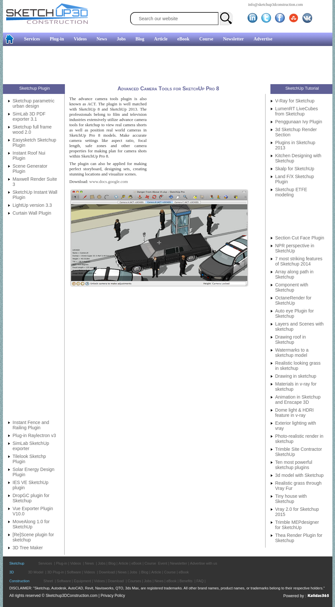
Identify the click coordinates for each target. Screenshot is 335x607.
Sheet (48, 581)
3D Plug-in (55, 572)
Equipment (82, 581)
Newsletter (233, 39)
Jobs (121, 39)
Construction (19, 581)
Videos (80, 39)
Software (74, 572)
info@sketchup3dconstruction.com (275, 4)
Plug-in (57, 39)
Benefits (185, 581)
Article (160, 39)
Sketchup (16, 563)
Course (206, 39)
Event (162, 563)
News (102, 39)
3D (11, 572)
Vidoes (99, 581)
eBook (183, 39)
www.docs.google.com (108, 181)
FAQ (200, 581)
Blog (139, 39)
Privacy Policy (113, 595)
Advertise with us (203, 563)
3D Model (35, 572)
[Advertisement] (165, 66)
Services (32, 39)
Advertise (262, 39)
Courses (134, 581)
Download (107, 572)
